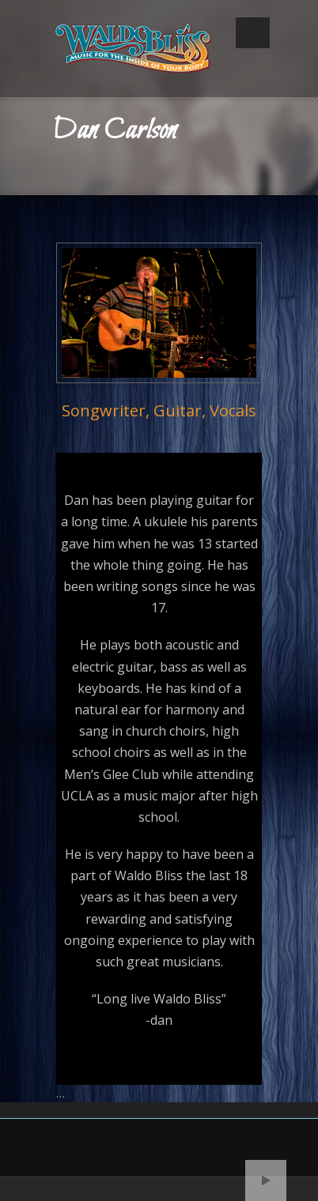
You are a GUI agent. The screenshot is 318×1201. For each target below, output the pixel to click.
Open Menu (253, 32)
